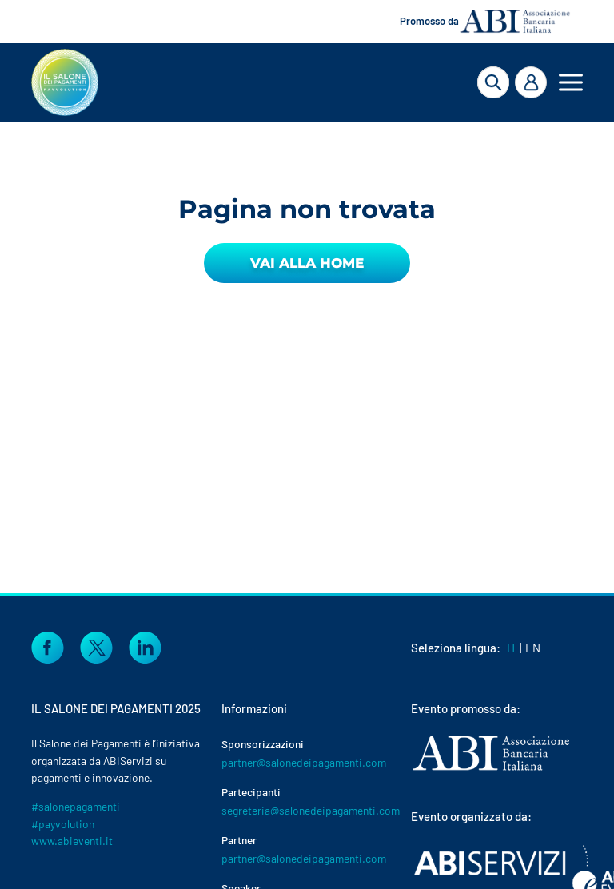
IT (512, 647)
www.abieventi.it (72, 840)
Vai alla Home (307, 263)
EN (532, 647)
